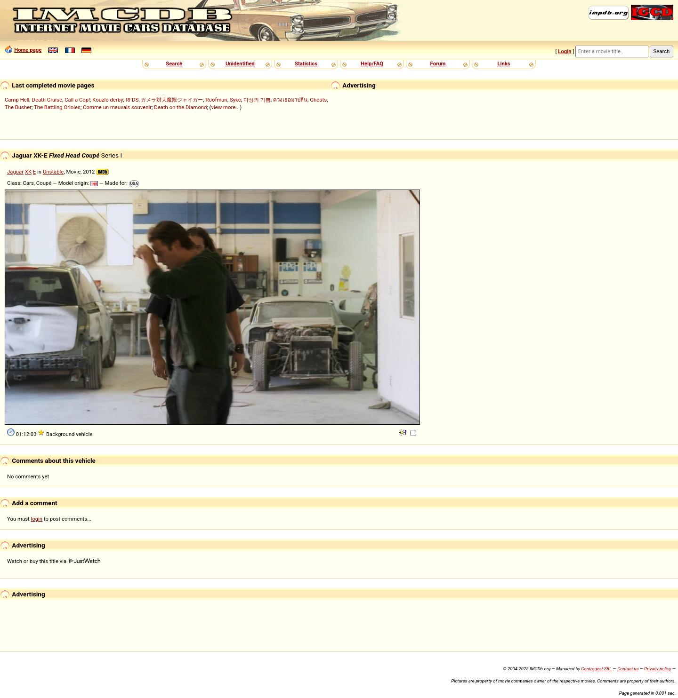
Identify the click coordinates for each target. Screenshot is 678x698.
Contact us (627, 668)
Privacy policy (657, 668)
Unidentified (240, 63)
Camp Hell (17, 99)
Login (564, 51)
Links (503, 63)
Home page (27, 50)
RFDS (132, 99)
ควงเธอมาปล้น (290, 99)
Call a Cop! (77, 99)
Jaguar (15, 171)
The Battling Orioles (57, 107)
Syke (235, 99)
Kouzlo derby (107, 99)
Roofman (216, 99)
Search (174, 63)
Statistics (306, 63)
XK (28, 171)
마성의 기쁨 (257, 99)
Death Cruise (47, 99)
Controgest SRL (596, 668)
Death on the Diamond (180, 107)
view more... (225, 107)
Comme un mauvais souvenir (117, 107)
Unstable (53, 171)
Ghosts (318, 99)
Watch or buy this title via (53, 561)
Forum (438, 63)
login (37, 519)
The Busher (18, 107)
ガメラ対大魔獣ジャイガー (172, 99)
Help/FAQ (372, 63)
